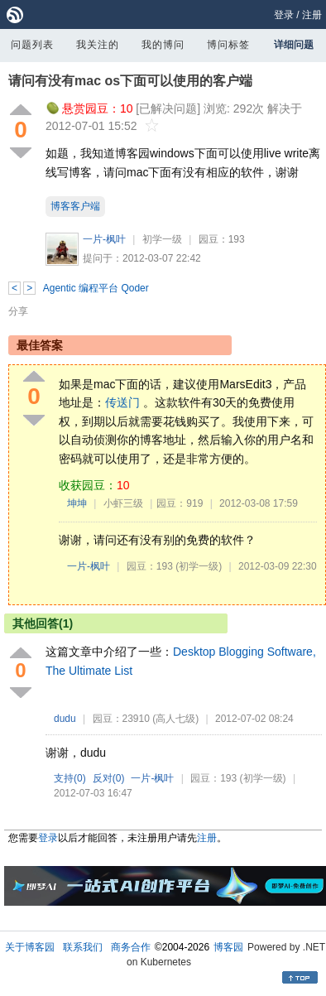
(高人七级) (175, 718)
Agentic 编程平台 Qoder (96, 288)
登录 (284, 15)
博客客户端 (75, 206)
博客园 (228, 947)
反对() (109, 778)
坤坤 (77, 503)
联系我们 (83, 947)
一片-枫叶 (104, 239)
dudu (65, 718)
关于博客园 (30, 947)
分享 (18, 311)
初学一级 (162, 239)
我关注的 (97, 45)
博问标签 (228, 45)
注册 (312, 15)
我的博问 (163, 45)
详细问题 (294, 45)
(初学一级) (198, 566)
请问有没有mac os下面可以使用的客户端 (130, 81)
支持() (70, 778)
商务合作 (131, 947)
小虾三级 (123, 503)
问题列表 (32, 45)
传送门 (122, 402)
